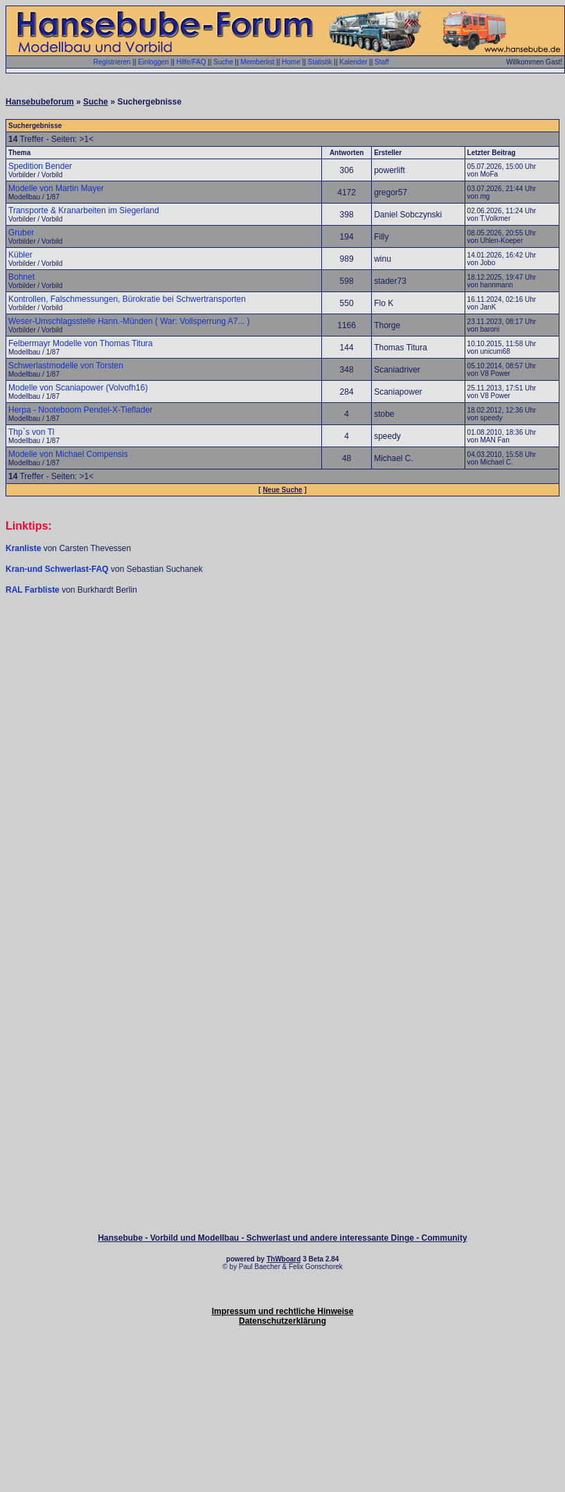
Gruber (21, 232)
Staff (381, 62)
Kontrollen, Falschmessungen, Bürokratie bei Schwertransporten (127, 299)
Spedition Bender (40, 166)
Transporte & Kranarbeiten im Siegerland (83, 210)
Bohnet (21, 277)
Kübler (20, 255)
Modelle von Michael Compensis (68, 454)
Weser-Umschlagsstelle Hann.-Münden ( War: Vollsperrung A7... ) (129, 321)
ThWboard (284, 1259)
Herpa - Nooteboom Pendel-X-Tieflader (80, 410)
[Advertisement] (283, 703)
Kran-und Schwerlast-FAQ (58, 569)
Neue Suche (282, 490)
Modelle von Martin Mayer (56, 188)
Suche (223, 62)
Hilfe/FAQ (191, 62)
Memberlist (257, 62)
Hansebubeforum (40, 102)
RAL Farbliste (34, 590)
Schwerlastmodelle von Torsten (65, 365)
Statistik (319, 62)
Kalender (353, 62)
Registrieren (112, 62)
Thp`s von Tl (31, 432)
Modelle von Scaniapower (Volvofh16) (77, 388)
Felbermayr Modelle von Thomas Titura (80, 343)
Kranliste (23, 548)
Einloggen (153, 62)
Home (291, 62)
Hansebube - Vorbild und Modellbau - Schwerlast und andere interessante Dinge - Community (282, 1238)
